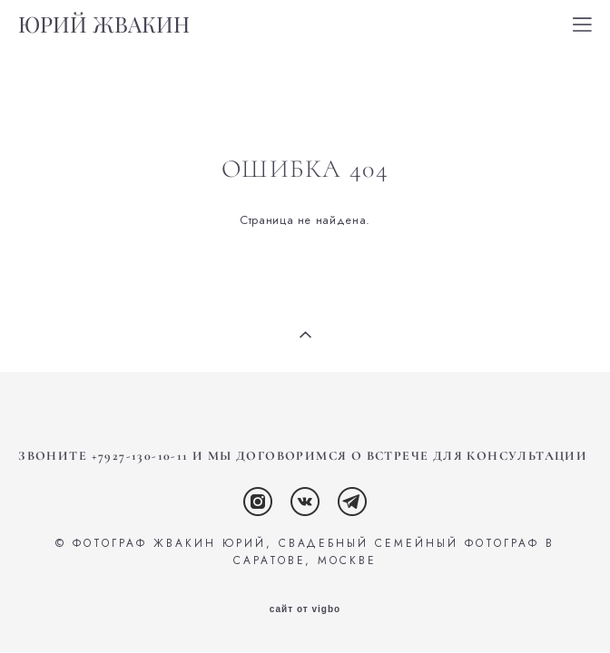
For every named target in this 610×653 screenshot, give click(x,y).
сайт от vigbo (305, 609)
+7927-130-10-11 (140, 455)
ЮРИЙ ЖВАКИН (104, 24)
